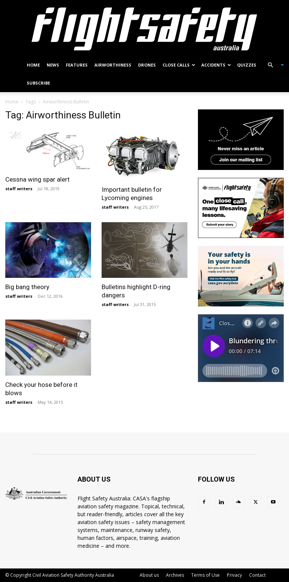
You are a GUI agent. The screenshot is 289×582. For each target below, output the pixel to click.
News (53, 65)
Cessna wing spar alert (37, 179)
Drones (147, 65)
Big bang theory (27, 287)
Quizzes (246, 65)
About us (149, 575)
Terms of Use (205, 575)
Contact (257, 575)
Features (77, 65)
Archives (175, 575)
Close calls (179, 65)
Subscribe (38, 83)
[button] (272, 65)
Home (33, 65)
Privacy (234, 575)
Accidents (216, 65)
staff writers (18, 188)
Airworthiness (112, 65)
